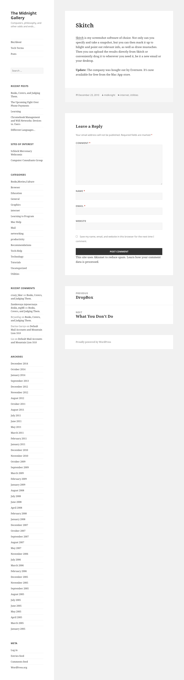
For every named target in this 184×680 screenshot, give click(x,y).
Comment (83, 143)
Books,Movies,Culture (22, 181)
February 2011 (19, 438)
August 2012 (17, 398)
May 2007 (16, 548)
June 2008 (16, 502)
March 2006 (17, 565)
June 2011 (16, 421)
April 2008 (16, 507)
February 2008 (19, 513)
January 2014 (18, 375)
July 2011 (16, 415)
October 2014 (18, 369)
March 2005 (17, 623)
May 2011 (16, 427)
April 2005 (16, 617)
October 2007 (18, 530)
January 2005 (18, 628)
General (15, 199)
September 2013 (20, 380)
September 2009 (20, 467)
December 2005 (19, 577)
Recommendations (21, 245)
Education (16, 193)
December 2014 (19, 363)
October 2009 (18, 461)
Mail (13, 227)
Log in (14, 650)
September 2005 (20, 588)
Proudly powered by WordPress (93, 342)
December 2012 (19, 386)
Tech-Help (16, 250)
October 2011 (18, 404)
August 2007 (17, 542)
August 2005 (17, 594)
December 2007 (19, 525)
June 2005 (16, 605)
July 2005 (16, 600)
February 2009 (19, 478)
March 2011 (17, 432)
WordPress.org (19, 667)
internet (15, 210)
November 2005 (19, 582)
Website (81, 221)
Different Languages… (23, 129)
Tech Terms (17, 48)
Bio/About (16, 42)
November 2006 (19, 553)
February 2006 (19, 571)
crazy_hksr (17, 295)
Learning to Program (22, 216)
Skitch (80, 38)
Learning (16, 111)
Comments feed (19, 661)
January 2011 (18, 444)
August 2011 (17, 409)
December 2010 (19, 450)
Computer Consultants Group (27, 160)
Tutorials (16, 262)
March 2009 (17, 473)
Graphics (16, 204)
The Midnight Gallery (24, 15)
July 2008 (16, 496)
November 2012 (19, 392)
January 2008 (18, 519)
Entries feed (17, 656)
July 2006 (16, 559)
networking (17, 233)
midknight (109, 95)
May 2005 (16, 611)
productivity (17, 239)
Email (80, 206)
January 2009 (18, 484)
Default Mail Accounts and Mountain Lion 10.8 (26, 330)
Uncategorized (19, 268)
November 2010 (19, 455)
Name (80, 191)
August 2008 (17, 490)
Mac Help (16, 222)
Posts (13, 54)
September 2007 (20, 536)
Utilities (15, 273)
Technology (17, 256)
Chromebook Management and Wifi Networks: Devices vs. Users (26, 121)
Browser (15, 187)
